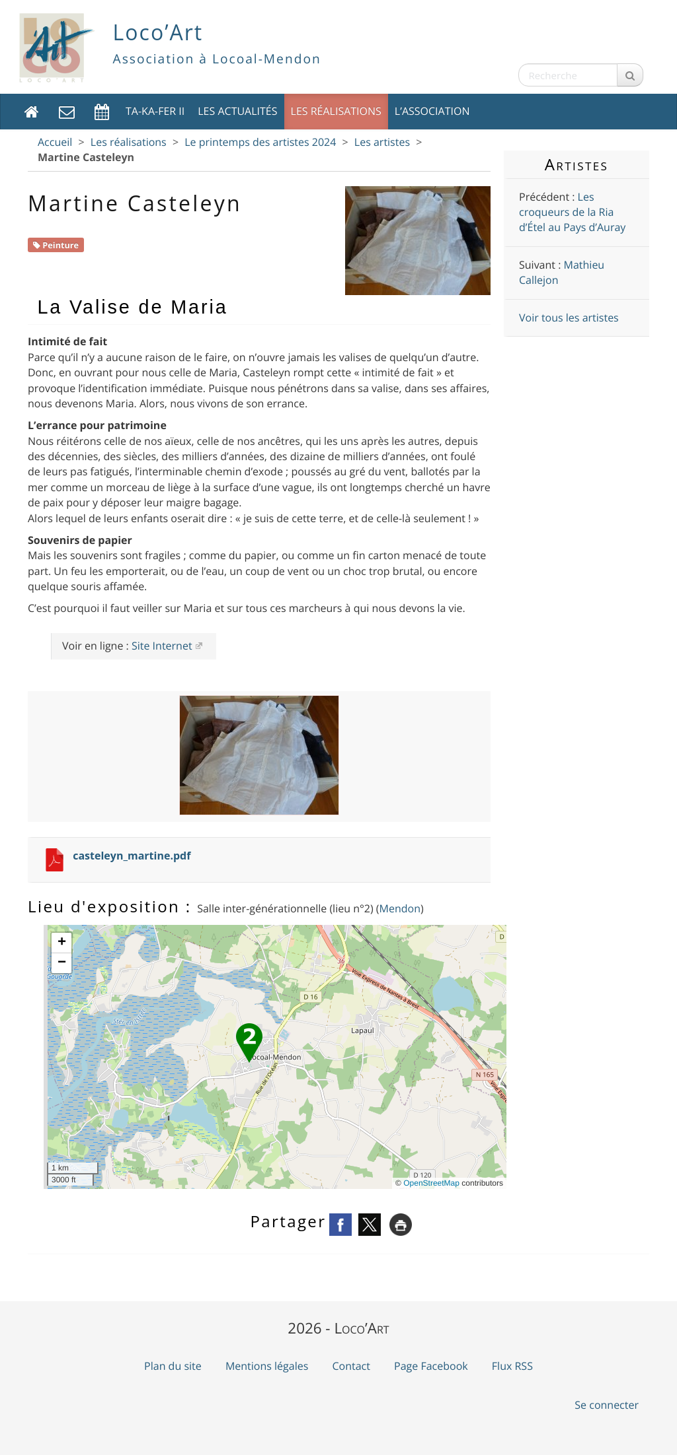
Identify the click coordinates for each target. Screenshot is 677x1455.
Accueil (55, 142)
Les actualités (237, 111)
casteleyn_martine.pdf (131, 855)
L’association (432, 111)
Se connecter (607, 1405)
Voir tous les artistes (569, 317)
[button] (249, 1043)
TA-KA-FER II (155, 111)
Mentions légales (266, 1366)
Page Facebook (431, 1366)
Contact (351, 1366)
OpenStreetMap (431, 1183)
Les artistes (382, 142)
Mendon (399, 908)
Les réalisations (336, 111)
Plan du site (173, 1366)
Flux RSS (512, 1366)
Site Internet (162, 645)
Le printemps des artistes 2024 (260, 142)
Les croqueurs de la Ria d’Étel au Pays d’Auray (572, 212)
